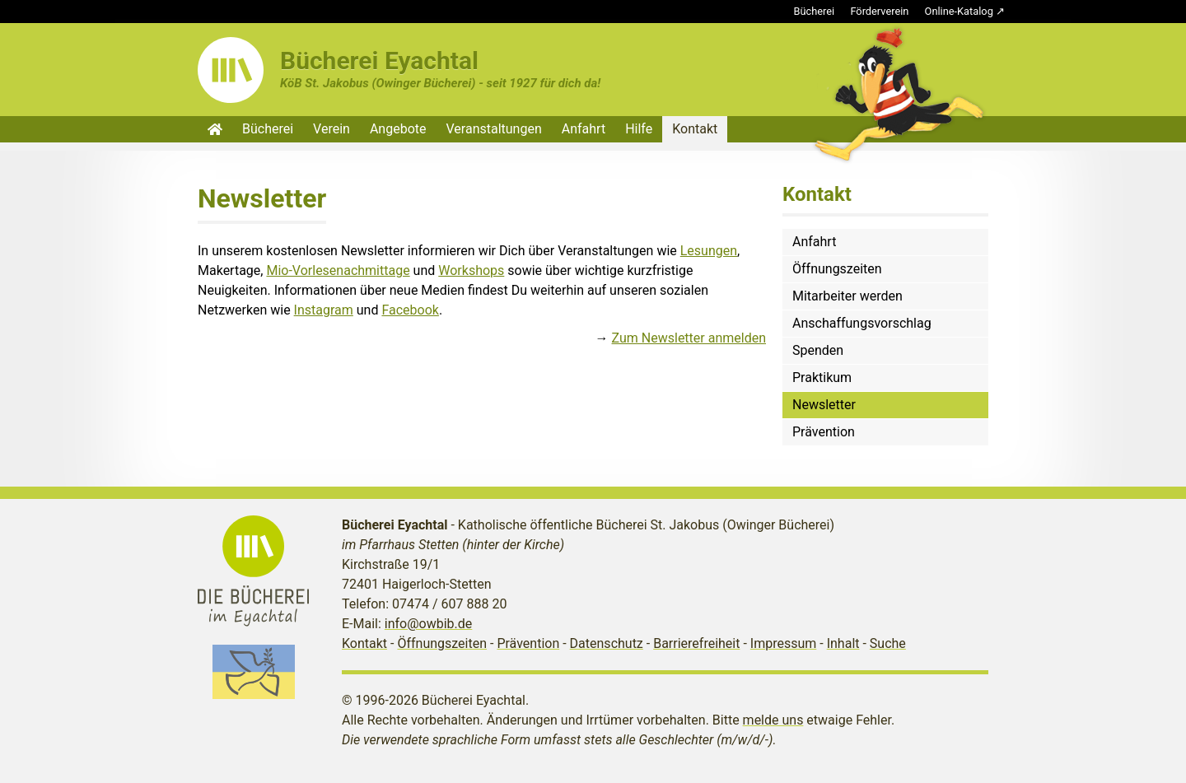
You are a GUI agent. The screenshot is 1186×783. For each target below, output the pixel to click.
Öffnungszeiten (837, 269)
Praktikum (822, 377)
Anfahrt (583, 129)
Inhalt (843, 643)
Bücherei (814, 11)
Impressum (783, 643)
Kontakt (694, 129)
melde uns (773, 720)
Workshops (471, 270)
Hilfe (638, 129)
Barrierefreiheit (696, 643)
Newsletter (824, 404)
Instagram (323, 310)
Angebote (398, 129)
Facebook (409, 310)
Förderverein (879, 11)
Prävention (823, 432)
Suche (888, 643)
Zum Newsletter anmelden (689, 338)
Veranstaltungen (494, 129)
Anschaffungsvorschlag (862, 323)
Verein (331, 129)
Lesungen (708, 251)
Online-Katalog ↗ (965, 11)
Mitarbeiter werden (847, 296)
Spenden (817, 350)
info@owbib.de (429, 624)
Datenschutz (606, 643)
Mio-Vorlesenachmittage (337, 270)
